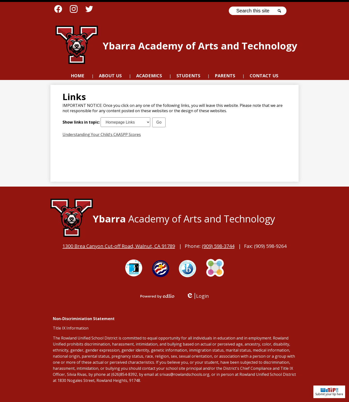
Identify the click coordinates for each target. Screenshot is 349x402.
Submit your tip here (329, 391)
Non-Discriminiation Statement (84, 318)
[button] (110, 76)
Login (197, 296)
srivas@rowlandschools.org (184, 374)
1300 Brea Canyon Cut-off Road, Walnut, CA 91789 (119, 246)
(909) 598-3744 (218, 246)
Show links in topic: (81, 122)
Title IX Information (70, 328)
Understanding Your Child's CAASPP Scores (102, 134)
